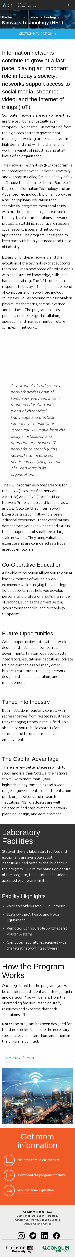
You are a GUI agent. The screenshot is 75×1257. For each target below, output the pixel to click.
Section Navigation (37, 33)
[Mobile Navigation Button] (69, 5)
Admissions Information (20, 1057)
